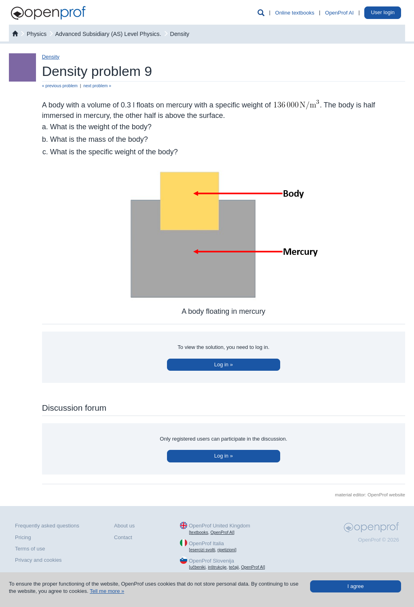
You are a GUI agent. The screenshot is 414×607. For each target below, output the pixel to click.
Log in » (223, 364)
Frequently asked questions (47, 526)
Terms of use (30, 549)
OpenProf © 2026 (378, 540)
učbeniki (197, 567)
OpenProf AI (339, 13)
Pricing (23, 537)
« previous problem (60, 86)
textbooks (199, 532)
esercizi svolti (202, 550)
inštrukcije (217, 567)
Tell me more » (107, 591)
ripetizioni (226, 550)
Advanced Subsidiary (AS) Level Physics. (109, 34)
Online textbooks (295, 13)
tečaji (234, 567)
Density (180, 34)
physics (36, 34)
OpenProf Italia (206, 543)
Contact (123, 537)
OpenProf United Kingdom (219, 526)
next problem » (97, 86)
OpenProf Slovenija (211, 561)
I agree (355, 586)
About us (124, 526)
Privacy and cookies (38, 560)
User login (383, 12)
